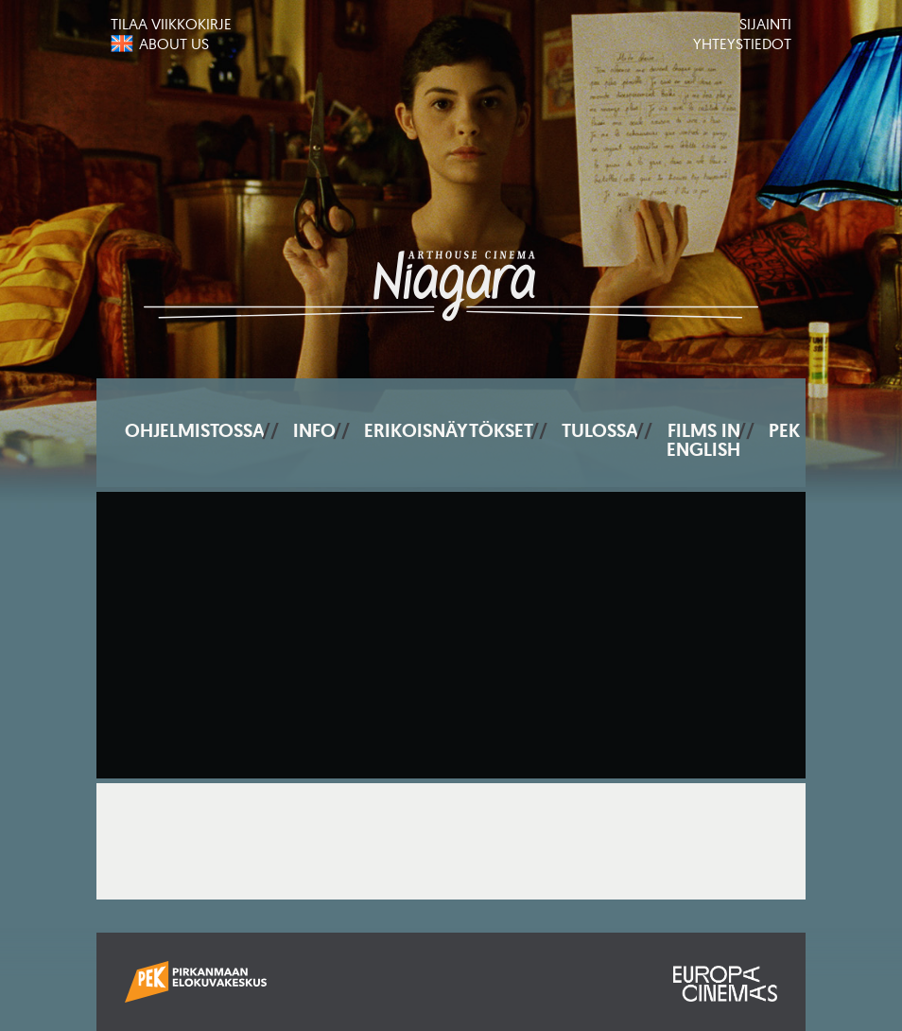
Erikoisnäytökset (448, 430)
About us (174, 43)
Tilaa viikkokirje (171, 23)
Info (314, 430)
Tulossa (600, 430)
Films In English (703, 440)
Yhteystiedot (742, 43)
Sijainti (765, 23)
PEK (784, 430)
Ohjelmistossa (195, 430)
